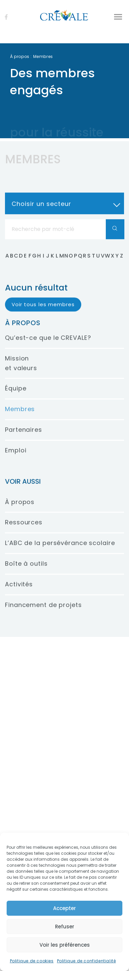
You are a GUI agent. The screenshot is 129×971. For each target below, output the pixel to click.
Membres (20, 416)
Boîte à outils (26, 571)
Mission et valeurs (21, 370)
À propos (20, 56)
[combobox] (64, 210)
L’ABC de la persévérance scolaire (60, 550)
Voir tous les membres (43, 311)
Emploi (15, 457)
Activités (19, 591)
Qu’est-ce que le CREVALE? (48, 345)
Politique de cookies (32, 961)
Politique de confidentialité (86, 961)
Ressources (23, 530)
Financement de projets (43, 612)
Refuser (64, 926)
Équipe (15, 396)
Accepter (64, 908)
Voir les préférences (64, 944)
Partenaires (23, 437)
